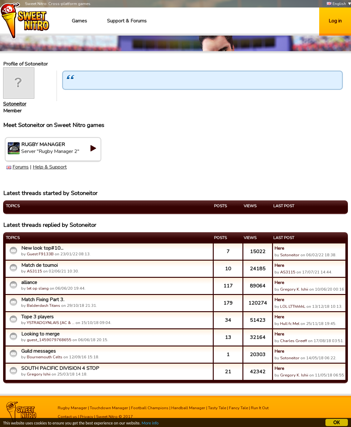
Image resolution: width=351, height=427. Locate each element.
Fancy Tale (238, 408)
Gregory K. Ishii (294, 289)
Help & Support (50, 167)
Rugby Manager (72, 408)
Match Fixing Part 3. (42, 299)
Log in (335, 20)
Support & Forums (127, 20)
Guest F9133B (40, 254)
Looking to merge (40, 334)
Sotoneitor (14, 104)
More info (150, 423)
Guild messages (38, 351)
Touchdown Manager (109, 408)
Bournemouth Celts (44, 357)
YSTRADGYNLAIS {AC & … (51, 323)
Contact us (67, 417)
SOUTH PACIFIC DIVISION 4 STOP (60, 368)
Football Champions (149, 408)
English (336, 4)
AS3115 (34, 271)
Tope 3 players (37, 317)
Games (79, 20)
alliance (29, 282)
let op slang (38, 288)
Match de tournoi (39, 265)
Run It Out (260, 408)
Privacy (86, 417)
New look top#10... (42, 248)
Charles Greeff (293, 341)
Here (279, 248)
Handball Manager (188, 408)
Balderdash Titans (43, 305)
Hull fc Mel (290, 323)
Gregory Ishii (39, 374)
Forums (20, 167)
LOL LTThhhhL (292, 306)
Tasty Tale (217, 408)
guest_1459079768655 (49, 340)
